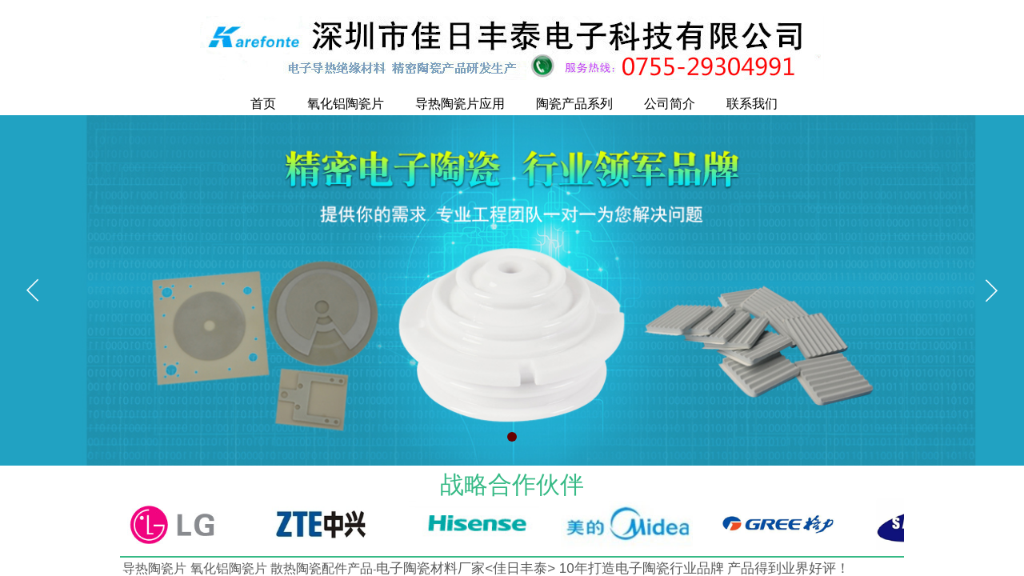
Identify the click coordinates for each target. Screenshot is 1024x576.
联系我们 (752, 103)
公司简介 (669, 103)
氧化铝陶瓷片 (345, 103)
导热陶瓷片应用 (460, 103)
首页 (263, 103)
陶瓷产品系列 (574, 103)
